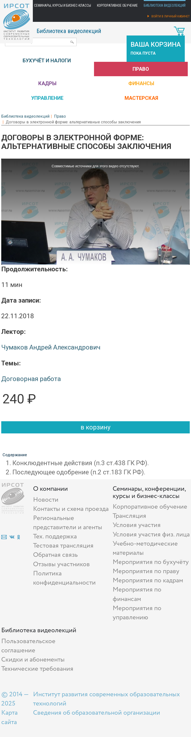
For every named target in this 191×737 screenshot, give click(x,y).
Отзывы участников (61, 564)
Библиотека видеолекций (165, 5)
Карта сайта (9, 717)
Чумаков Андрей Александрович (50, 347)
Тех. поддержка (55, 536)
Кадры (47, 83)
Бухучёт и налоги (47, 61)
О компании (50, 489)
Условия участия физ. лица (151, 534)
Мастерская (141, 98)
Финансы (141, 83)
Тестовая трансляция (63, 546)
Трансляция (129, 516)
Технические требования (37, 669)
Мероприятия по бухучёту (151, 562)
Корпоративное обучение (117, 5)
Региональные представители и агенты (67, 522)
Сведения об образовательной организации (96, 713)
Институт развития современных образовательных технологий (106, 699)
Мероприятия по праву (146, 571)
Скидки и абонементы (33, 660)
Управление (47, 98)
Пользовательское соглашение (28, 645)
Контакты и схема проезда (71, 509)
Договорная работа (31, 379)
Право (141, 69)
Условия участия (137, 525)
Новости (45, 500)
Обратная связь (55, 555)
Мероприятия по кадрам (148, 580)
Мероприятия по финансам (137, 594)
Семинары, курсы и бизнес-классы (62, 5)
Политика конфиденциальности (64, 578)
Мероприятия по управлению (137, 612)
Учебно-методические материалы (145, 548)
